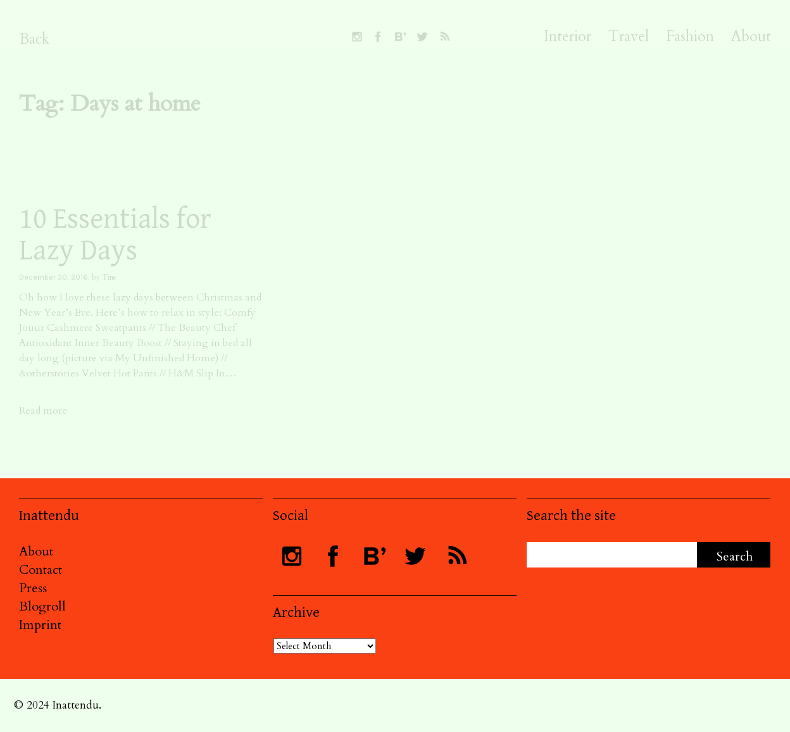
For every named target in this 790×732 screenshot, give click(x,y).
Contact (40, 569)
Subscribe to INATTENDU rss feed (444, 36)
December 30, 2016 (53, 277)
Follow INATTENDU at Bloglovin (400, 36)
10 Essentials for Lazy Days (115, 235)
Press (33, 588)
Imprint (40, 624)
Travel (628, 36)
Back (34, 39)
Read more (43, 411)
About (751, 36)
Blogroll (42, 606)
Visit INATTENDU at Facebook (377, 36)
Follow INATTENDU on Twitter (422, 36)
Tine (109, 277)
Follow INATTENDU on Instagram (357, 36)
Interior (567, 36)
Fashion (690, 36)
